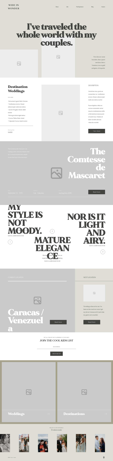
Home (57, 7)
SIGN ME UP (56, 354)
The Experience (79, 7)
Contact (103, 7)
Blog (92, 7)
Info (67, 7)
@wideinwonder (56, 430)
